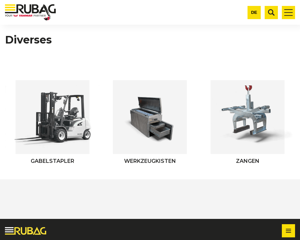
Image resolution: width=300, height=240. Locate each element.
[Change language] (254, 12)
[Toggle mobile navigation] (288, 12)
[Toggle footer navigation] (288, 230)
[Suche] (271, 12)
